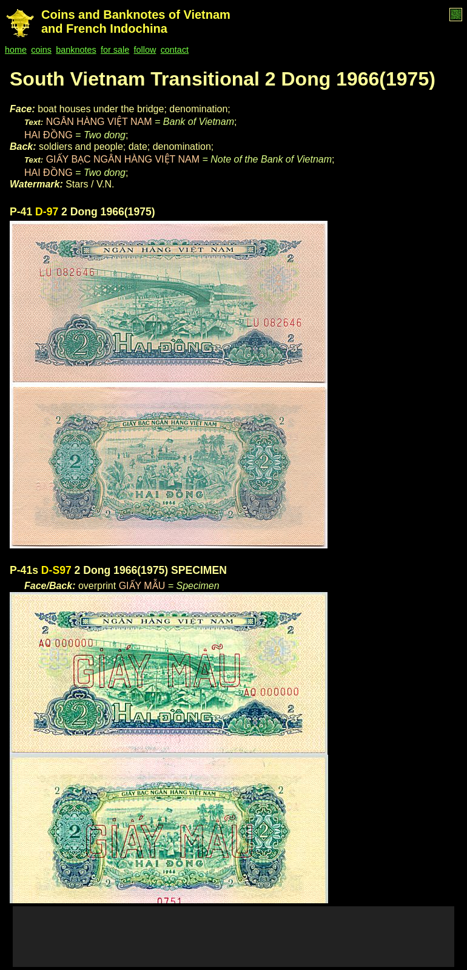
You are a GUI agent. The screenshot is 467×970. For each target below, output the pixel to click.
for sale (115, 50)
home (16, 50)
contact (175, 50)
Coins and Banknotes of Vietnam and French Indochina (135, 21)
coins (41, 50)
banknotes (76, 50)
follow (145, 50)
